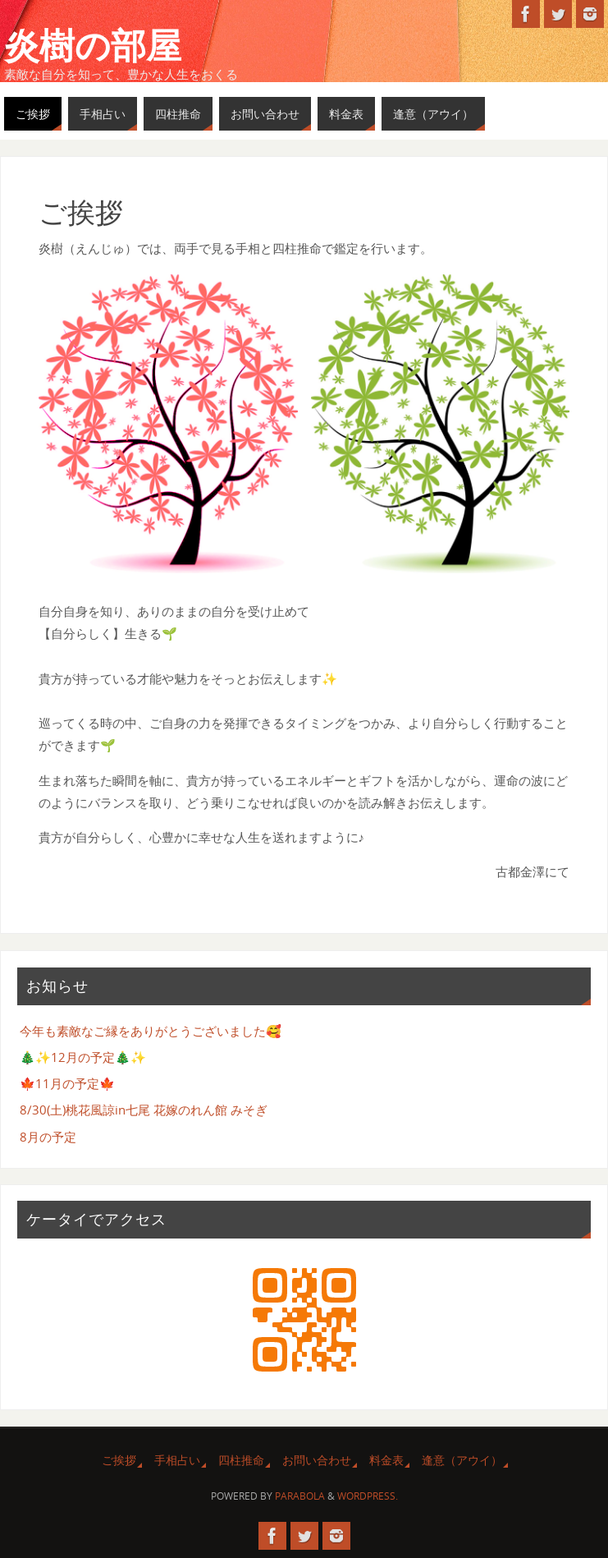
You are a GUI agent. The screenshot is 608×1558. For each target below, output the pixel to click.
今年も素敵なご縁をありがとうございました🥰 (150, 1031)
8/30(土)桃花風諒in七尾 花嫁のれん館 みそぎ (143, 1109)
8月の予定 (48, 1136)
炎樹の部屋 (92, 46)
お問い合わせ (316, 1460)
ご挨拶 (119, 1460)
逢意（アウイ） (462, 1460)
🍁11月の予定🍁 (67, 1083)
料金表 (386, 1460)
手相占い (177, 1460)
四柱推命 (241, 1460)
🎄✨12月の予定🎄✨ (83, 1057)
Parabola (300, 1496)
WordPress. (367, 1496)
